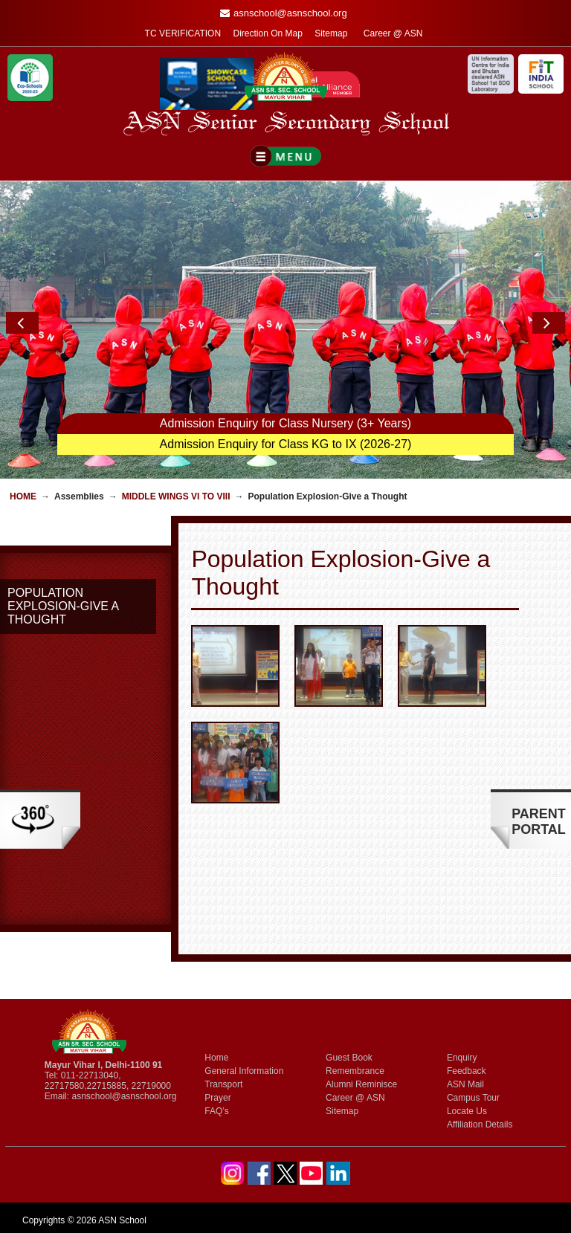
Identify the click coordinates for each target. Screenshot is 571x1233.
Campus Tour (473, 1098)
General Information (243, 1071)
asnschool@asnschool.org (123, 1096)
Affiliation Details (480, 1124)
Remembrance (355, 1071)
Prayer (217, 1098)
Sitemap (330, 33)
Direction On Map (268, 33)
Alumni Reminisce (361, 1084)
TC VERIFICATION (183, 33)
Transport (223, 1084)
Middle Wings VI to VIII (176, 496)
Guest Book (349, 1057)
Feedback (466, 1071)
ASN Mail (465, 1084)
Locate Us (467, 1111)
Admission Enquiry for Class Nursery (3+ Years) (285, 423)
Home (23, 496)
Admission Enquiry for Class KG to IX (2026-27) (286, 444)
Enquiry (462, 1057)
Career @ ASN (393, 33)
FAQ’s (216, 1111)
